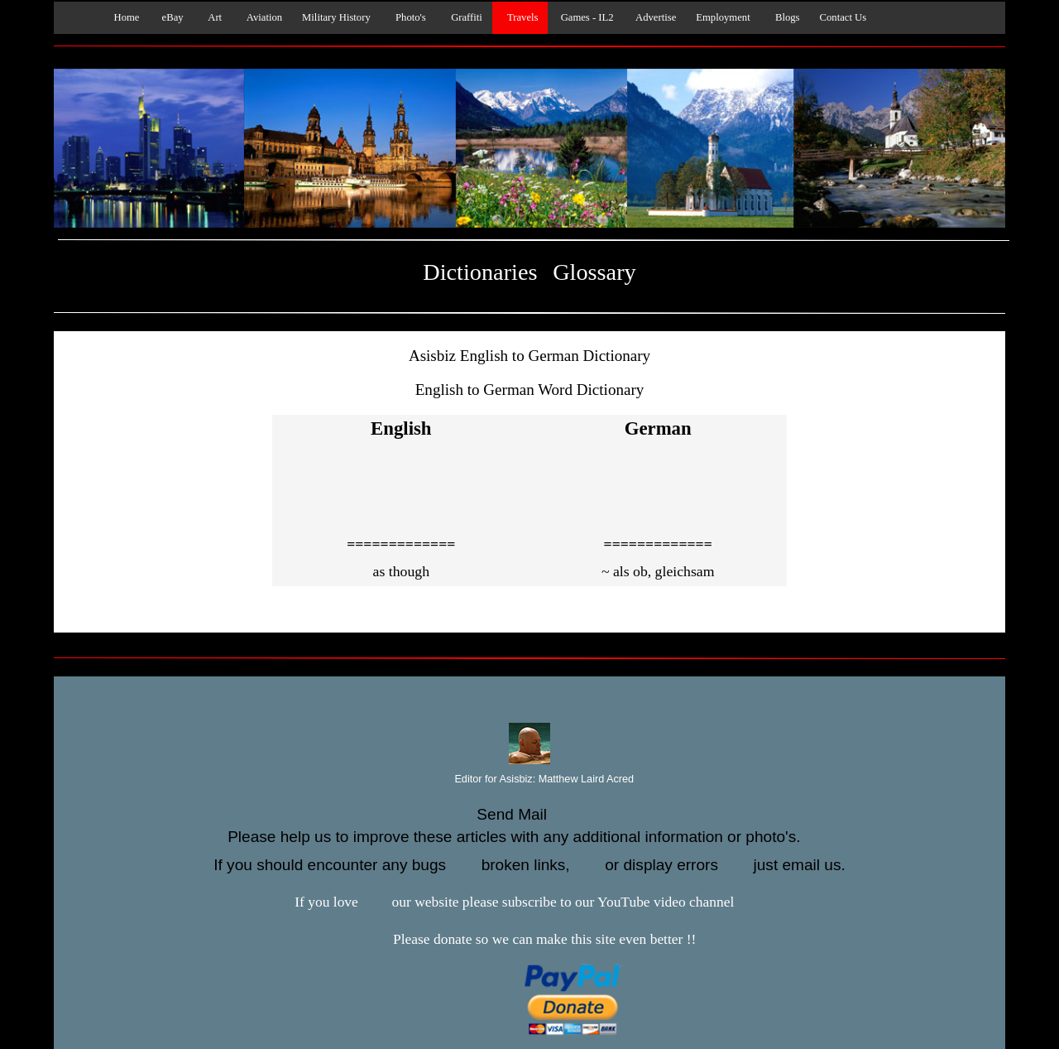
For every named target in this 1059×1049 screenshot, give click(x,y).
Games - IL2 (585, 17)
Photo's (408, 17)
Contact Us (843, 17)
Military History (336, 17)
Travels (520, 17)
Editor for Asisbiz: (529, 780)
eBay (171, 17)
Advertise (655, 17)
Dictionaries (480, 272)
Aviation (262, 17)
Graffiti (464, 17)
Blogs (785, 17)
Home (122, 17)
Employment (723, 17)
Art (213, 17)
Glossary (594, 272)
